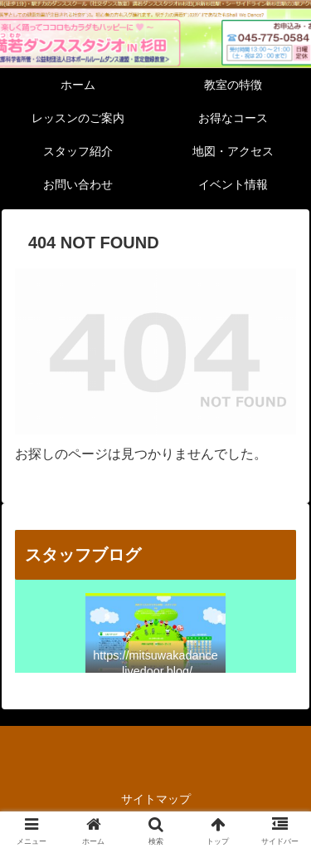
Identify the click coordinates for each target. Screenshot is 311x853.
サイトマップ (156, 799)
